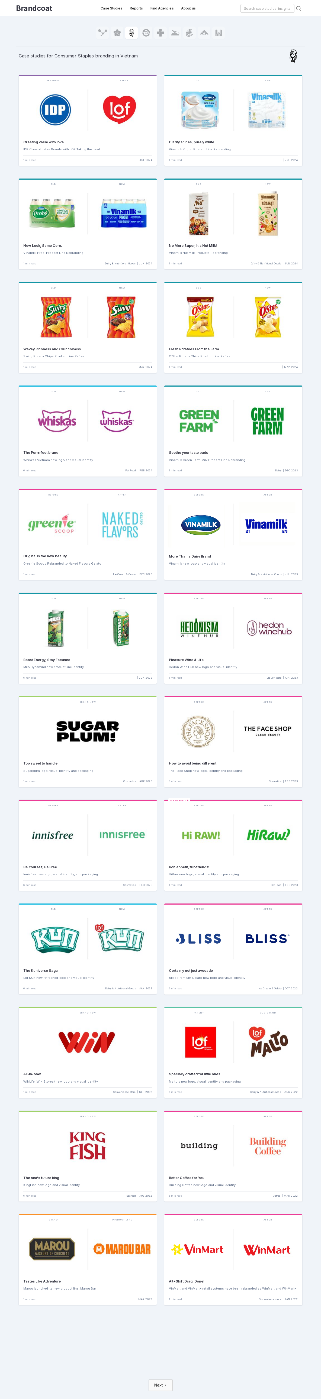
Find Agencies (162, 8)
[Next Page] (161, 1385)
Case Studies (111, 8)
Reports (136, 8)
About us (188, 8)
